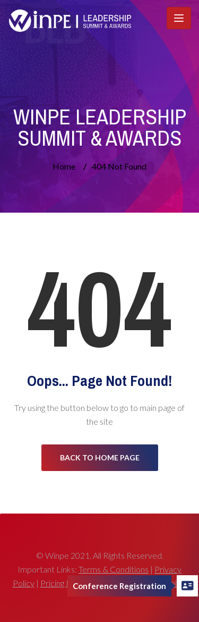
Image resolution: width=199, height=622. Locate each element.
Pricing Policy (64, 583)
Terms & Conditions (114, 569)
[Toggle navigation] (179, 18)
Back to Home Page (100, 457)
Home (64, 166)
